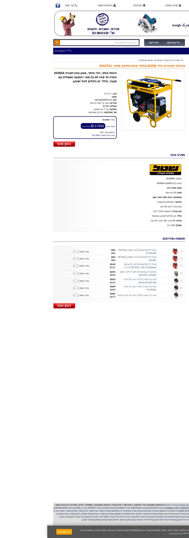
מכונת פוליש (171, 517)
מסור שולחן (29, 511)
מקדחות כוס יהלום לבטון (117, 520)
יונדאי (81, 508)
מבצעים (90, 5)
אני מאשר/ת (17, 531)
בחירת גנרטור (175, 181)
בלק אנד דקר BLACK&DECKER (149, 511)
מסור (60, 511)
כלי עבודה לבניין (94, 517)
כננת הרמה (159, 517)
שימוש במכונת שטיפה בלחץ (168, 194)
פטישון (99, 511)
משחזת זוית (76, 511)
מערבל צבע (132, 514)
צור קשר (21, 5)
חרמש (132, 517)
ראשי (176, 5)
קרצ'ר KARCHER (174, 511)
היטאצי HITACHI (109, 508)
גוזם (138, 517)
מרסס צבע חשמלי (118, 514)
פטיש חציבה (89, 511)
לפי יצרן (178, 87)
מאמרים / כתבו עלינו (172, 156)
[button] (182, 523)
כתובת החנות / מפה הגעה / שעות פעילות (166, 111)
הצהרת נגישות (174, 219)
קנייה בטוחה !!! (174, 138)
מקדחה (107, 511)
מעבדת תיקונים (124, 505)
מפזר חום (143, 514)
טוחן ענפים (53, 520)
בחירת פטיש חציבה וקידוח (169, 188)
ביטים (76, 520)
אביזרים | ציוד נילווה (173, 96)
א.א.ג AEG (33, 508)
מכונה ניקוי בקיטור (18, 514)
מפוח (163, 514)
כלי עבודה (131, 60)
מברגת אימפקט (119, 511)
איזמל (69, 520)
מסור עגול (51, 511)
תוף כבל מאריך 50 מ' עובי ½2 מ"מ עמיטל (89, 295)
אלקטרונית (78, 514)
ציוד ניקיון (177, 74)
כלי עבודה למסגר (63, 517)
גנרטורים (110, 60)
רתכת (85, 514)
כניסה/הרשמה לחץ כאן (155, 42)
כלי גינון (178, 78)
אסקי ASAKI (61, 508)
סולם (125, 517)
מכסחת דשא (147, 517)
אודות (153, 5)
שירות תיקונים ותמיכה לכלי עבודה (166, 150)
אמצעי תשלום (174, 125)
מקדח (62, 520)
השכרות (178, 83)
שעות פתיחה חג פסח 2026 (169, 119)
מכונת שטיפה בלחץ (36, 514)
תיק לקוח (106, 42)
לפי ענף (178, 91)
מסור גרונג (40, 511)
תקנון (178, 206)
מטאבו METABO (92, 508)
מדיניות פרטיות (174, 212)
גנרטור (106, 514)
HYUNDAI (73, 508)
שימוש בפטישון (174, 175)
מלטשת (67, 511)
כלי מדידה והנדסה (97, 520)
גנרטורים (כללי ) (98, 60)
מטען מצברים (65, 514)
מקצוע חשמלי (173, 514)
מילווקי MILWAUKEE (17, 508)
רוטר (10, 511)
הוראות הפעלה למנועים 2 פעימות (166, 169)
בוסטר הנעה (52, 514)
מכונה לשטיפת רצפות (112, 517)
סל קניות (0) (126, 42)
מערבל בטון (40, 520)
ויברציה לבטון (136, 520)
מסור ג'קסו (18, 511)
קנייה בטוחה (124, 5)
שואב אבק (154, 514)
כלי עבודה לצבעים (46, 517)
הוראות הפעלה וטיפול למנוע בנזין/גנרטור (163, 163)
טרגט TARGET (47, 508)
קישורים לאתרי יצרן (172, 200)
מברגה (130, 511)
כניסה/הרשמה (57, 5)
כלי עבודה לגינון (29, 517)
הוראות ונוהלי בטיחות (171, 144)
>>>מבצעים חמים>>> (172, 65)
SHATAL (61, 94)
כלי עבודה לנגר (79, 517)
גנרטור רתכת (95, 514)
